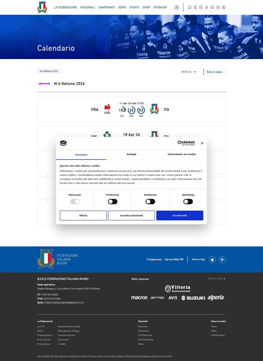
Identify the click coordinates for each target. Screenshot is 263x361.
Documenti (63, 339)
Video (214, 330)
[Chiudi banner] (202, 143)
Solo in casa (216, 72)
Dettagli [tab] (131, 154)
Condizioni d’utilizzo (78, 356)
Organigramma (44, 335)
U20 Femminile (145, 339)
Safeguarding (149, 356)
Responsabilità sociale (69, 326)
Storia (40, 330)
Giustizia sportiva (66, 335)
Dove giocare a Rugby (69, 330)
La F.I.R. (41, 326)
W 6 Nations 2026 (49, 71)
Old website (60, 356)
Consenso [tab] (81, 154)
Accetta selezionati (131, 215)
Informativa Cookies (114, 356)
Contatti (61, 344)
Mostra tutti (217, 279)
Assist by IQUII (164, 356)
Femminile (143, 330)
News (141, 344)
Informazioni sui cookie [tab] (182, 154)
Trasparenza (154, 259)
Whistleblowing (133, 356)
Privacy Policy (96, 356)
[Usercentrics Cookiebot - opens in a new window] (180, 143)
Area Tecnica (43, 339)
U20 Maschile (145, 335)
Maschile (142, 326)
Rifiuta (83, 215)
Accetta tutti (179, 215)
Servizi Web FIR (174, 259)
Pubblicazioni (218, 335)
